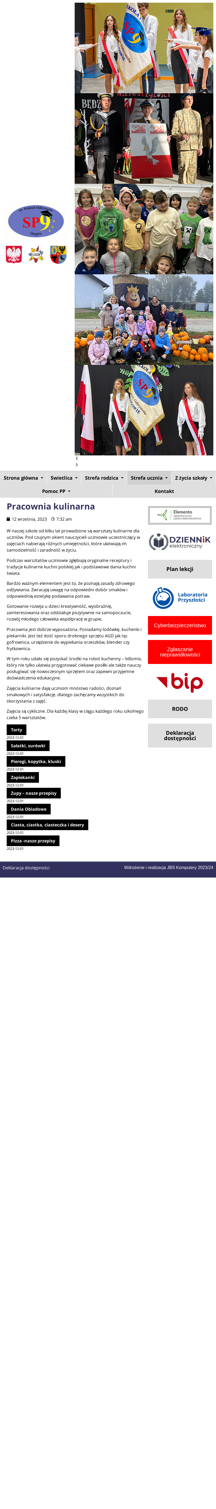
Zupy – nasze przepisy (34, 793)
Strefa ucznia (149, 478)
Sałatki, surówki (28, 746)
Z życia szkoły (193, 478)
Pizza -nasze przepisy (33, 841)
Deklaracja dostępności (26, 868)
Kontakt (164, 491)
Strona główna (23, 478)
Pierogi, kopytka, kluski (36, 761)
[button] (144, 458)
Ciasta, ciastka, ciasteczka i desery (47, 825)
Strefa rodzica (104, 478)
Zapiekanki (23, 777)
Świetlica (64, 478)
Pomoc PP (56, 491)
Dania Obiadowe (28, 809)
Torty (16, 730)
